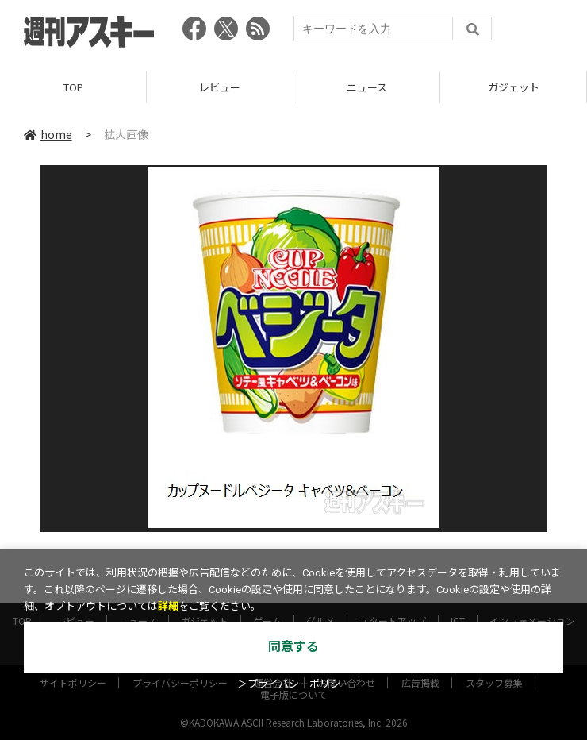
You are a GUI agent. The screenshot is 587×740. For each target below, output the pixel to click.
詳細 (168, 606)
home (48, 134)
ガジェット (513, 86)
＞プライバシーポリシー (294, 684)
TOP (73, 86)
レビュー (219, 86)
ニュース (367, 86)
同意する (293, 646)
